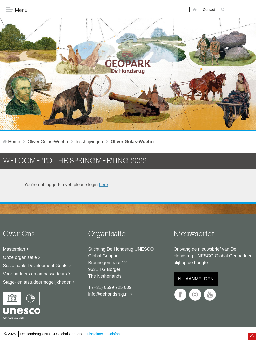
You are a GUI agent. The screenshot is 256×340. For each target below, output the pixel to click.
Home (12, 141)
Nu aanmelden (196, 278)
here (103, 184)
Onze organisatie (20, 257)
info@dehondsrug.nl (108, 294)
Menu (17, 10)
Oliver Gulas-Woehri (48, 141)
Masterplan (14, 249)
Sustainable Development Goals (35, 265)
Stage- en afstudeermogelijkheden (37, 282)
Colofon (114, 334)
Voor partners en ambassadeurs (35, 273)
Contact (209, 10)
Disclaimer (95, 334)
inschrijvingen (89, 141)
